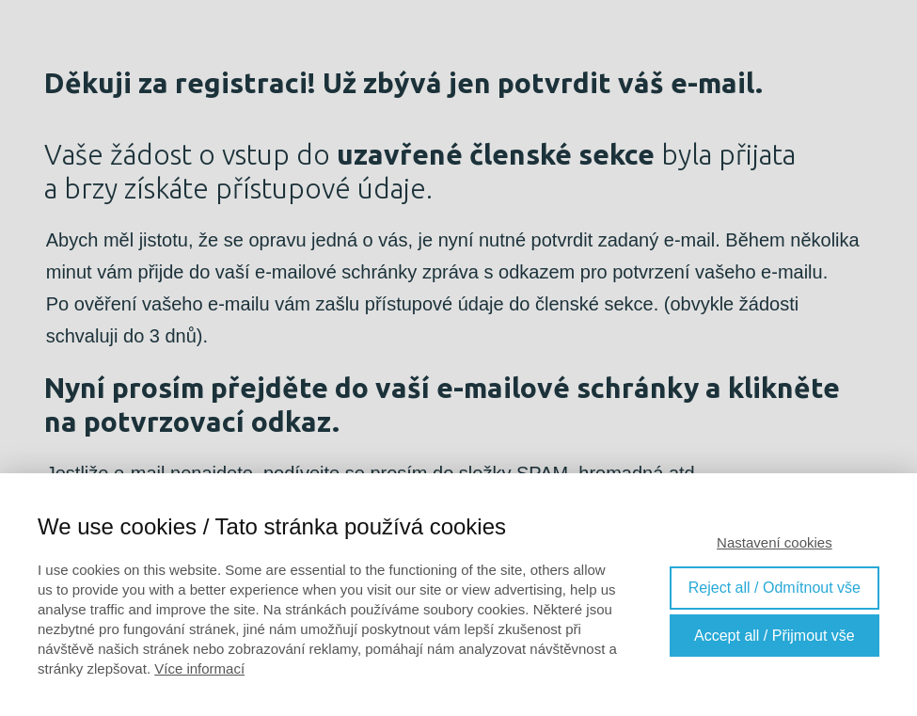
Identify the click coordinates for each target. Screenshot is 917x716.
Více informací (199, 668)
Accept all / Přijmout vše (774, 636)
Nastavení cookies (774, 542)
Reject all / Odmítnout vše (774, 588)
